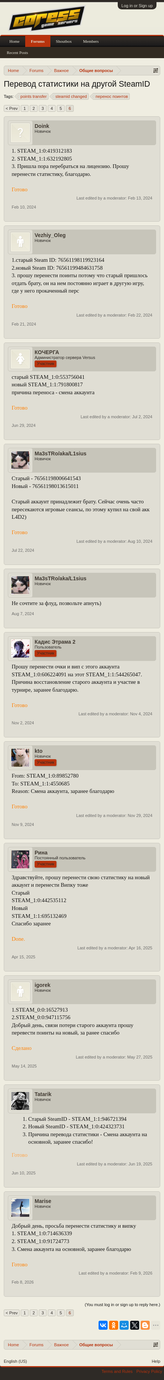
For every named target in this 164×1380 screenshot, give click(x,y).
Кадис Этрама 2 (55, 642)
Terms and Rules (117, 1371)
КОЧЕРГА (47, 352)
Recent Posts (17, 52)
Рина (41, 853)
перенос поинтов (110, 96)
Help (156, 1361)
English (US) (15, 1361)
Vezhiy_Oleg (50, 235)
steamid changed (70, 96)
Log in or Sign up (137, 5)
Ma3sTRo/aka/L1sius (61, 453)
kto (39, 751)
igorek (42, 985)
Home (14, 41)
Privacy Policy (149, 1371)
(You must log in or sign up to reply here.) (122, 1304)
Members (91, 41)
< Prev (12, 108)
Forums (38, 41)
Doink (42, 126)
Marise (43, 1201)
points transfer (32, 96)
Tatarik (43, 1094)
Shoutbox (64, 41)
